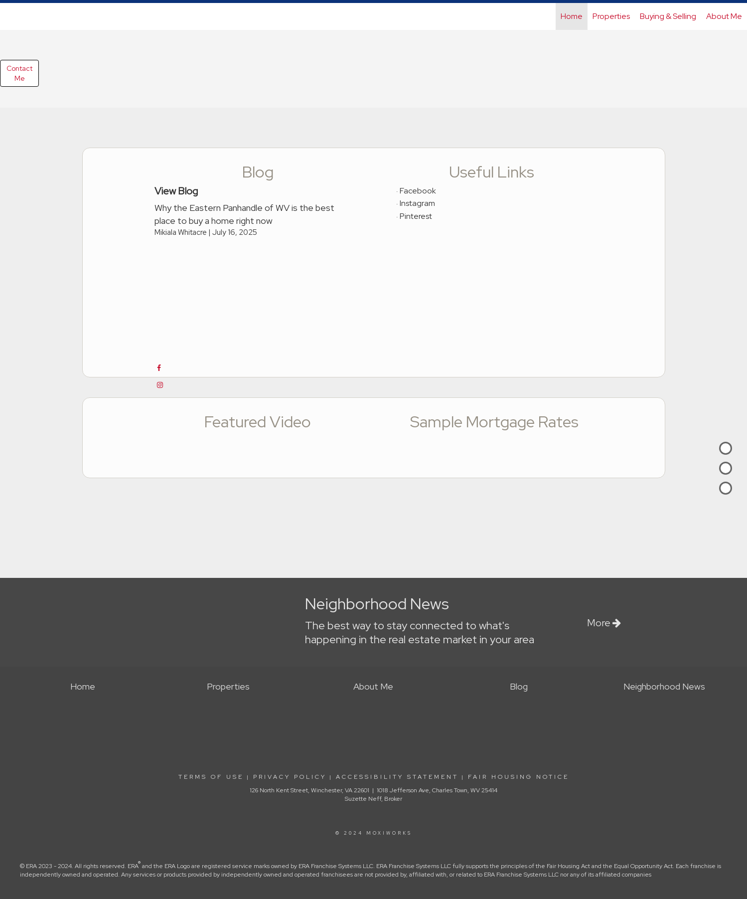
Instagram (417, 203)
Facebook (418, 190)
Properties (611, 16)
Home (572, 16)
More (604, 622)
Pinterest (416, 216)
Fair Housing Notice (518, 777)
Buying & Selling (668, 16)
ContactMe (19, 73)
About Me (724, 16)
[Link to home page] (12, 16)
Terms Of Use (211, 777)
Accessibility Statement (397, 777)
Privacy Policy (289, 777)
